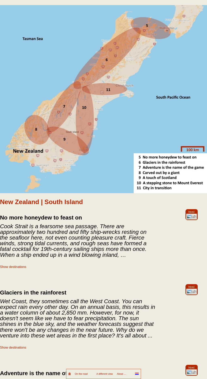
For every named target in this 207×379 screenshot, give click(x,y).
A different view (104, 374)
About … (124, 374)
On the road (83, 374)
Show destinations (13, 267)
